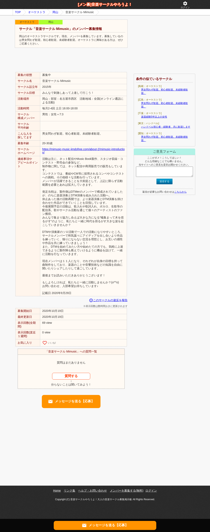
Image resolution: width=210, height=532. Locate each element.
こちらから (180, 191)
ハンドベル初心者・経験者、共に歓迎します (165, 126)
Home (57, 490)
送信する (164, 181)
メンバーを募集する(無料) (126, 490)
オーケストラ (36, 12)
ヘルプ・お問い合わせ (92, 490)
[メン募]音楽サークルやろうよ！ (105, 4)
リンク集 (69, 490)
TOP (18, 12)
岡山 (55, 12)
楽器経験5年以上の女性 (154, 116)
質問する (71, 376)
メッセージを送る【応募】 (71, 401)
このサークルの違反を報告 (108, 300)
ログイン (185, 5)
